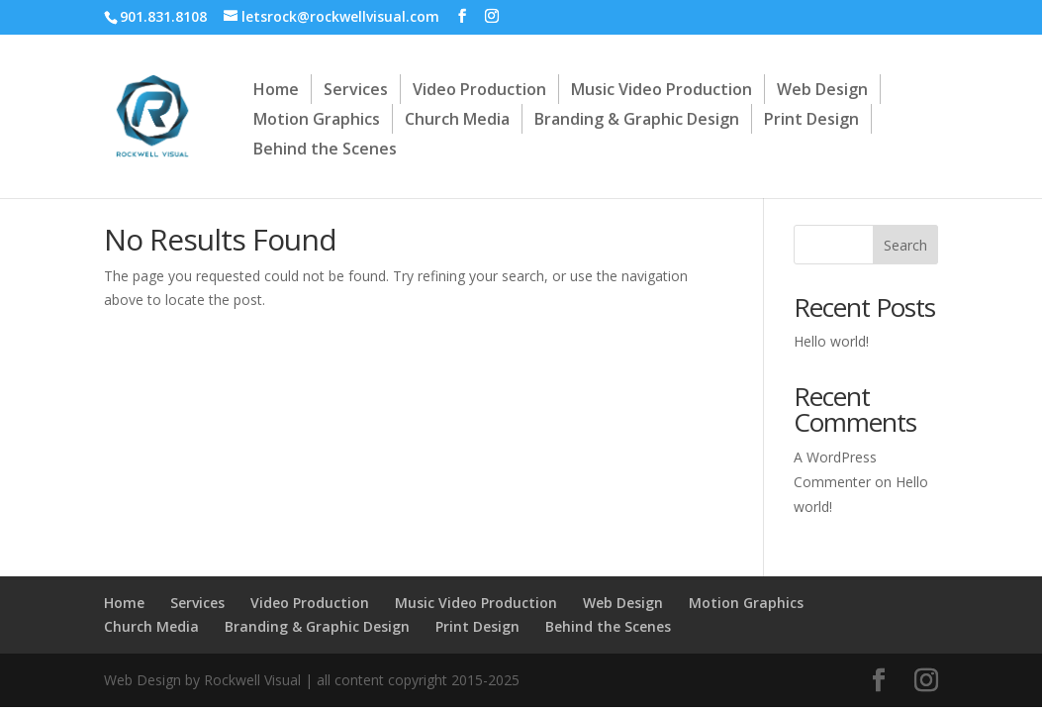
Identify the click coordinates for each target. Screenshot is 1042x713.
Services (356, 89)
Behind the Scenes (325, 148)
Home (276, 89)
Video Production (479, 89)
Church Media (457, 119)
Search (905, 245)
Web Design (822, 89)
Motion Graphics (316, 119)
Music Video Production (661, 89)
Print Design (811, 119)
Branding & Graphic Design (636, 119)
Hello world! (831, 341)
